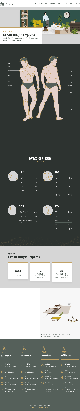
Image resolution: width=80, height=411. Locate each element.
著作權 (46, 407)
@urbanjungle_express (52, 384)
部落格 (41, 4)
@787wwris (48, 372)
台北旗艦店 (53, 4)
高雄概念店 (77, 4)
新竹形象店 (61, 4)
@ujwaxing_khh (70, 372)
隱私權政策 (40, 407)
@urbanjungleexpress (51, 378)
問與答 (46, 4)
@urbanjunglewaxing (11, 378)
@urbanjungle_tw (10, 384)
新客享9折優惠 (40, 162)
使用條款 (34, 407)
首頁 (36, 4)
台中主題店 (69, 4)
